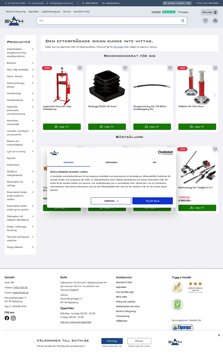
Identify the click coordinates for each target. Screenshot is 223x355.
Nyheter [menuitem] (11, 158)
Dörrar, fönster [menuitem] (15, 76)
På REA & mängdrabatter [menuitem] (15, 173)
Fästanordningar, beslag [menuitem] (16, 84)
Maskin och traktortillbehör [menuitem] (15, 143)
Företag (112, 341)
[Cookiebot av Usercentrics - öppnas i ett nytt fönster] (160, 153)
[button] (205, 21)
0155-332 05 (92, 3)
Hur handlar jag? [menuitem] (125, 292)
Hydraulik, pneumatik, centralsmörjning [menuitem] (16, 110)
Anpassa (111, 201)
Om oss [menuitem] (67, 11)
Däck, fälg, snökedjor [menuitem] (18, 69)
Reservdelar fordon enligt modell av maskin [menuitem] (17, 195)
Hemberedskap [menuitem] (15, 100)
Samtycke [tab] (68, 162)
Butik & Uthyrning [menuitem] (16, 11)
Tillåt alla (152, 201)
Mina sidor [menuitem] (121, 297)
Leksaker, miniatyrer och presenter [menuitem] (18, 132)
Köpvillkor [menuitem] (33, 11)
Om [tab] (154, 162)
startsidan (118, 47)
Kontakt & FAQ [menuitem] (81, 11)
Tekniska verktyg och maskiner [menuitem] (18, 238)
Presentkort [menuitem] (13, 165)
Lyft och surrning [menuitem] (16, 151)
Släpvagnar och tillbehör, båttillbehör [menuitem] (18, 218)
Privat (139, 341)
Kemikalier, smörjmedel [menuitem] (13, 122)
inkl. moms (213, 3)
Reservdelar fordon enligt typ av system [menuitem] (18, 207)
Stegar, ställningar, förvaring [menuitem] (17, 228)
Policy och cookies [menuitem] (125, 301)
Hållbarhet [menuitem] (121, 321)
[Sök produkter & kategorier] (112, 20)
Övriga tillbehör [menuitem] (15, 247)
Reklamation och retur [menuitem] (128, 306)
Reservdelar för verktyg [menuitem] (15, 183)
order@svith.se (112, 3)
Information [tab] (111, 162)
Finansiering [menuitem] (122, 316)
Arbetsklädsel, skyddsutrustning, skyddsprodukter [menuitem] (16, 52)
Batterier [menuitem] (11, 63)
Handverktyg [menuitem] (14, 93)
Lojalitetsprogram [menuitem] (51, 11)
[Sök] (183, 20)
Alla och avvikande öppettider (75, 322)
